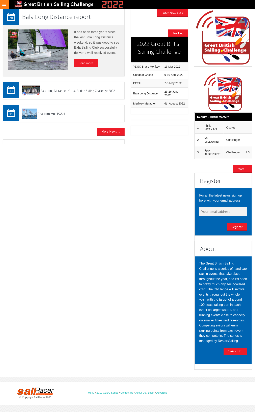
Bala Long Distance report (56, 17)
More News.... (110, 131)
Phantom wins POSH (51, 114)
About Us (140, 392)
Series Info (235, 351)
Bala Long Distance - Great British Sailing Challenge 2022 (78, 91)
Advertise (161, 392)
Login (151, 392)
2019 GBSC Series (108, 392)
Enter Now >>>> (172, 13)
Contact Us (127, 392)
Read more (86, 63)
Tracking (178, 33)
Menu (91, 392)
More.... (242, 169)
